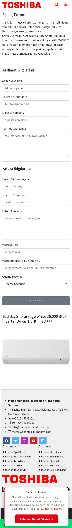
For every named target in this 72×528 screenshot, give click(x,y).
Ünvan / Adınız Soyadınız (17, 179)
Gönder (36, 300)
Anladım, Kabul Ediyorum (36, 519)
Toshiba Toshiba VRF (14, 470)
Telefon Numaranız (14, 97)
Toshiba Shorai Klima (50, 461)
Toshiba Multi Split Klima (16, 456)
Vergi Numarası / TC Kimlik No (21, 260)
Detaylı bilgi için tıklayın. (49, 508)
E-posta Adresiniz (13, 112)
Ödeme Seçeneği (12, 276)
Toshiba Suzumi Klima (51, 456)
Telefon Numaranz (14, 195)
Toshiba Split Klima (13, 452)
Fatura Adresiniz (12, 211)
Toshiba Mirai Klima (49, 465)
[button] (15, 440)
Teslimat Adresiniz (14, 128)
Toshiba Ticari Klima (14, 461)
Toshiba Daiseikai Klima (52, 470)
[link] (6, 440)
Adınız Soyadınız (12, 81)
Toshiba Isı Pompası (14, 465)
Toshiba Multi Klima (49, 452)
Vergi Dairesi (10, 244)
